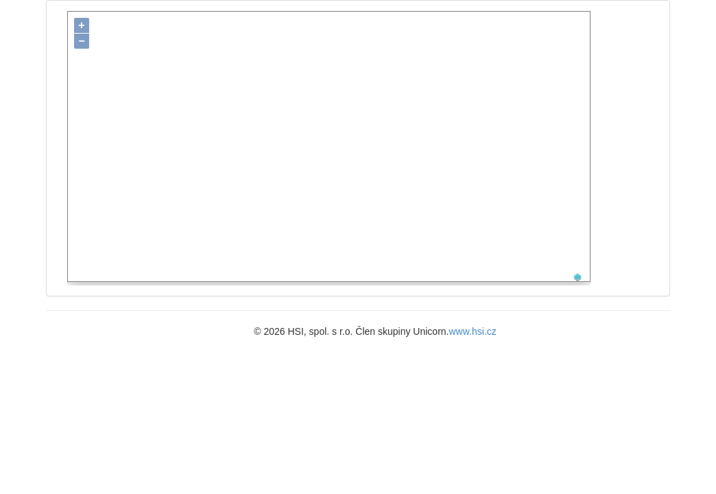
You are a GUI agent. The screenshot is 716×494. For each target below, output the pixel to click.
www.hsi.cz (473, 327)
